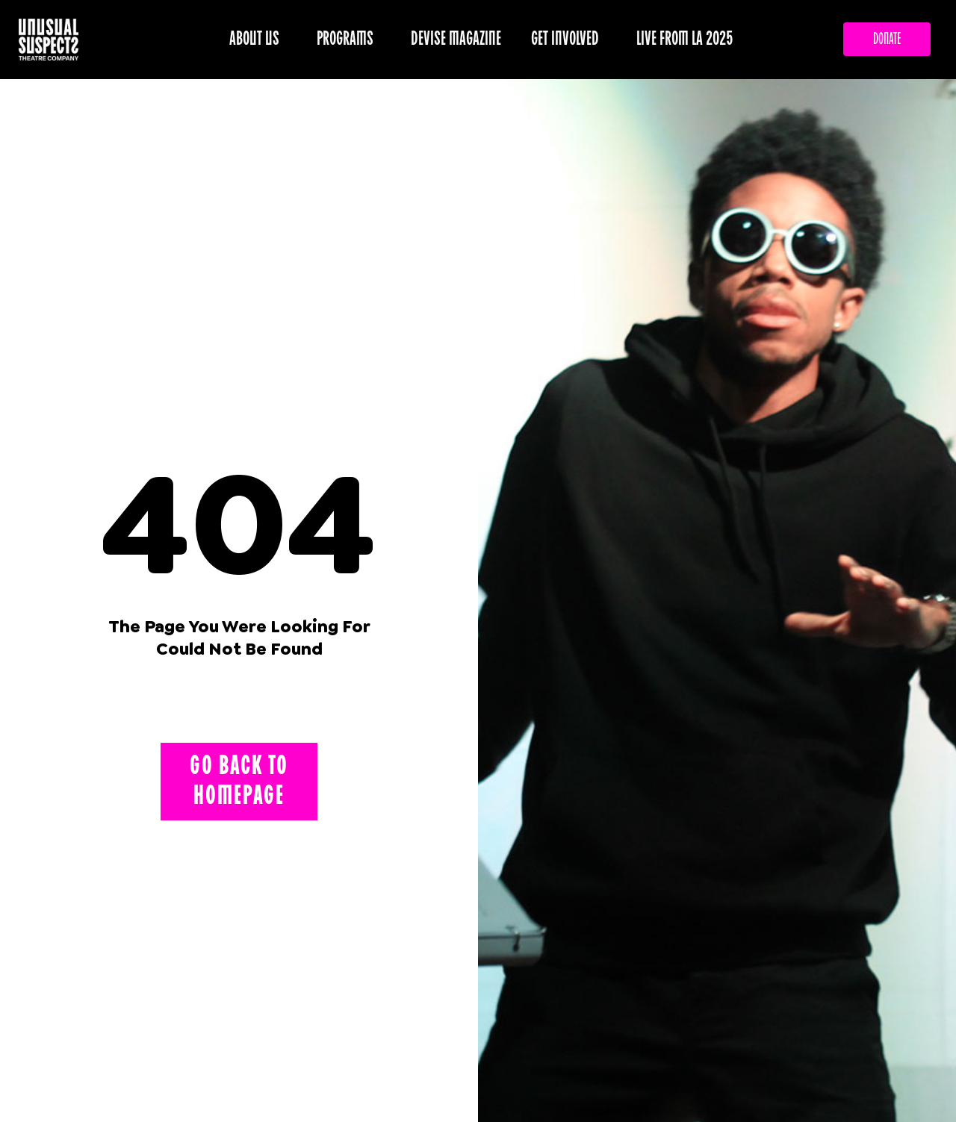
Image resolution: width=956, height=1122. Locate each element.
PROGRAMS (349, 39)
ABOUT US (258, 39)
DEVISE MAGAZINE (456, 39)
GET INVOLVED (568, 39)
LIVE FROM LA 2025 (684, 39)
